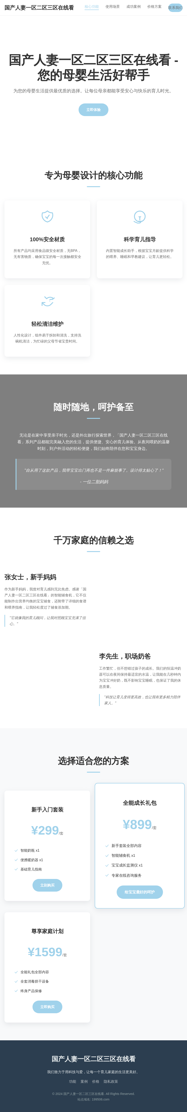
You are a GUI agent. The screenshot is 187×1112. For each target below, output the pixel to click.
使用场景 (113, 6)
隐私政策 (111, 1081)
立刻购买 (47, 885)
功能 (72, 1081)
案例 (84, 1081)
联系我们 (175, 8)
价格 (95, 1081)
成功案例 (133, 6)
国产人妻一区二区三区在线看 (39, 8)
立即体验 (93, 110)
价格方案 (154, 6)
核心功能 (92, 6)
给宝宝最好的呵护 (139, 892)
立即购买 (47, 1007)
